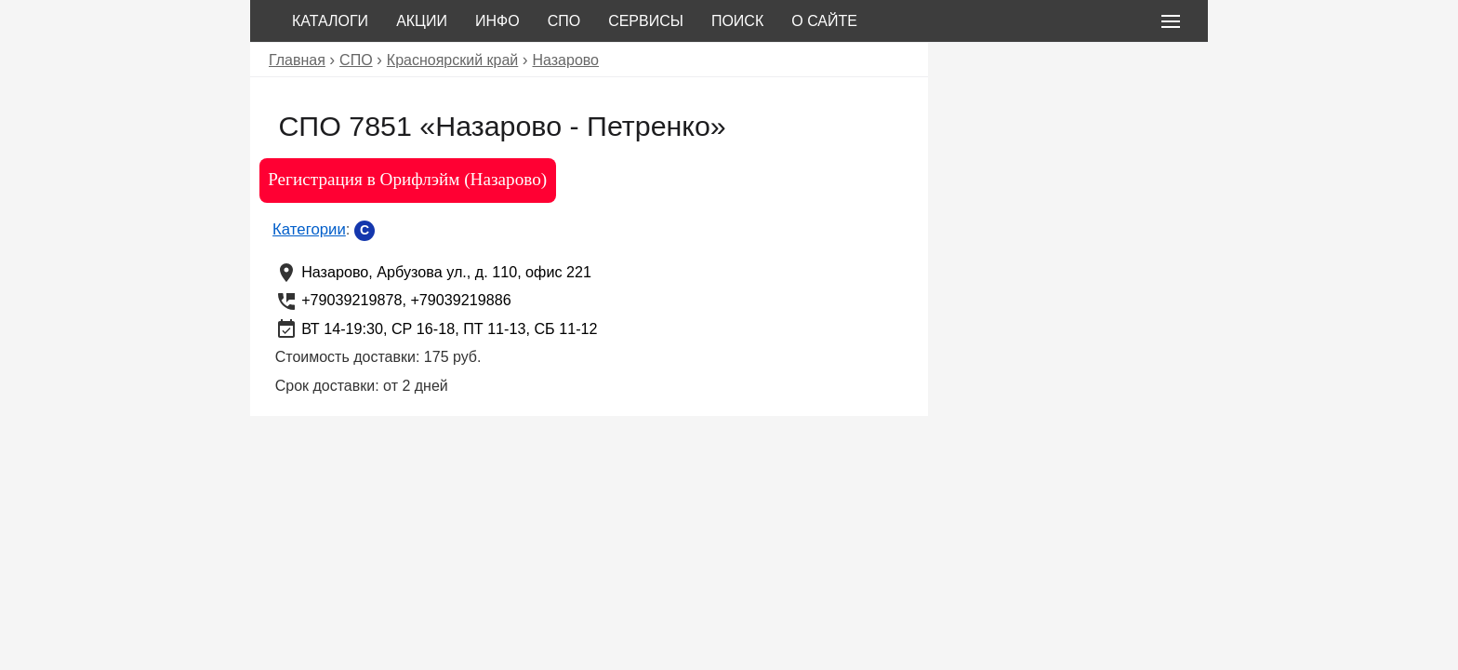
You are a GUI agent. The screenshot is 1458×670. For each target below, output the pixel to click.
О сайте (824, 21)
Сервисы (645, 21)
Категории (309, 229)
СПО (564, 21)
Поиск (737, 21)
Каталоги (330, 21)
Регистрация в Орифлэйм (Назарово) (407, 179)
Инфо (497, 21)
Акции (421, 21)
